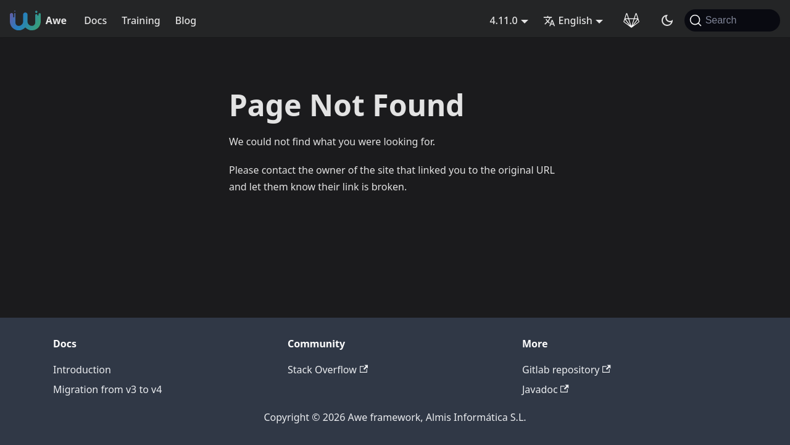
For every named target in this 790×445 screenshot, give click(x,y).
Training (141, 20)
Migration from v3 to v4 (107, 389)
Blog (185, 20)
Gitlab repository (566, 369)
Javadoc (545, 389)
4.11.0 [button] (503, 20)
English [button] (567, 20)
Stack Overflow (328, 369)
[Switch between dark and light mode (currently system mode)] (667, 20)
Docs (95, 20)
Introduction (82, 369)
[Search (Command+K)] (732, 20)
